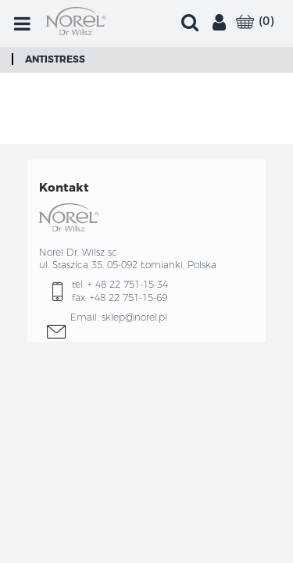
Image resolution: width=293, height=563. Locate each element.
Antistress (55, 59)
